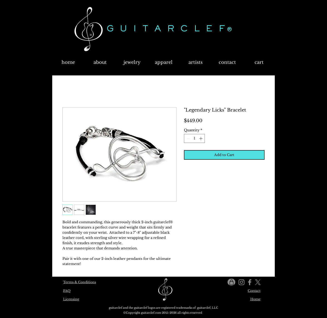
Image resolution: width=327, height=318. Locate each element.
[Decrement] (188, 138)
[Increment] (201, 138)
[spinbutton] (194, 138)
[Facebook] (250, 282)
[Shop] (231, 282)
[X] (258, 282)
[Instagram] (241, 282)
